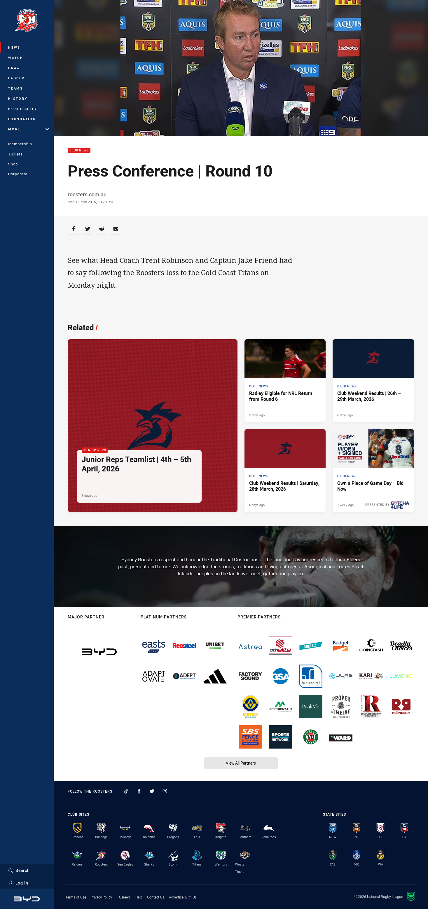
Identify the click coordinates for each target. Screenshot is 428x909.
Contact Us (155, 897)
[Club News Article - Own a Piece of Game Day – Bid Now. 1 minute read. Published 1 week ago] (373, 470)
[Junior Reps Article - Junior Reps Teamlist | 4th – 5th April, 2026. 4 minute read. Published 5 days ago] (152, 425)
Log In (18, 883)
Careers (125, 897)
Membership (20, 143)
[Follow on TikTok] (126, 791)
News (14, 47)
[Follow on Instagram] (165, 791)
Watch (15, 57)
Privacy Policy (101, 897)
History (17, 98)
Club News (79, 150)
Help (138, 897)
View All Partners (241, 763)
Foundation (22, 119)
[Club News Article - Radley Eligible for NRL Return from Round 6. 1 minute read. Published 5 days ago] (285, 380)
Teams (15, 88)
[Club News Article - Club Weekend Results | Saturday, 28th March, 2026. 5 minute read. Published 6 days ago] (285, 470)
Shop (13, 164)
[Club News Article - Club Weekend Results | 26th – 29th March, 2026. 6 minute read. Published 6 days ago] (373, 380)
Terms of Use (75, 897)
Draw (14, 68)
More (28, 129)
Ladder (16, 78)
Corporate (17, 173)
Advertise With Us (183, 897)
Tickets (15, 154)
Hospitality (22, 108)
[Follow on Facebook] (139, 791)
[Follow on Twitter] (152, 791)
